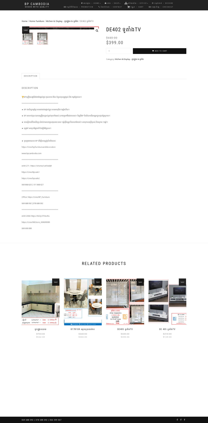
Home (24, 21)
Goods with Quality (37, 7)
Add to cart (161, 51)
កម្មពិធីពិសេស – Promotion (78, 7)
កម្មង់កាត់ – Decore (162, 3)
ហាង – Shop (112, 3)
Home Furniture (36, 21)
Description (30, 137)
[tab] (31, 137)
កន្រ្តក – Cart (135, 6)
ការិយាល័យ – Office (136, 3)
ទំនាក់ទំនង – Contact (110, 7)
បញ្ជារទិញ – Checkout (161, 7)
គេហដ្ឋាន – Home (90, 3)
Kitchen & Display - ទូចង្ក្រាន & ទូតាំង (62, 21)
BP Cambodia (37, 4)
